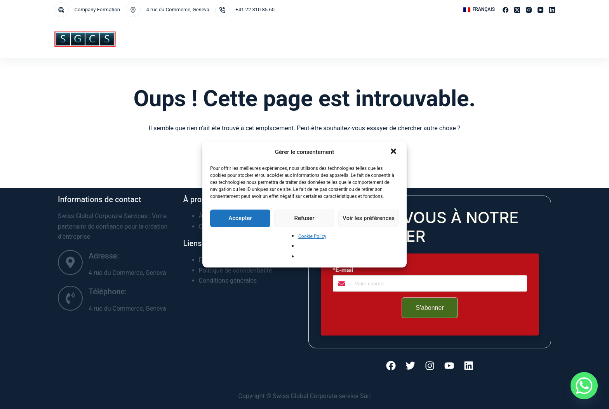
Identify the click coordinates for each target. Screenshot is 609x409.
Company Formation (97, 9)
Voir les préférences (369, 218)
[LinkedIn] (552, 10)
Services (183, 39)
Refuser (304, 218)
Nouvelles (400, 38)
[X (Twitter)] (517, 10)
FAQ (423, 38)
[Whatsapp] (584, 385)
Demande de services (272, 38)
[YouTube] (540, 10)
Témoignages (450, 38)
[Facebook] (505, 10)
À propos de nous (330, 39)
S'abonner (430, 307)
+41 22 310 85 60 (255, 9)
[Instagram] (529, 10)
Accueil (152, 38)
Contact (370, 38)
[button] (394, 152)
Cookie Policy (312, 236)
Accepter (240, 218)
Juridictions (222, 39)
